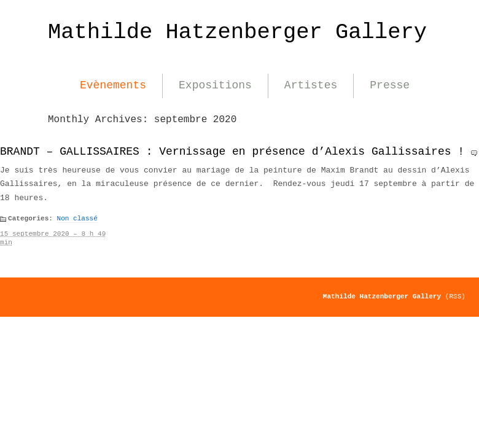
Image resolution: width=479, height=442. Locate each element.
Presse (390, 85)
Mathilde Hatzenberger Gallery (237, 32)
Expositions (215, 85)
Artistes (310, 85)
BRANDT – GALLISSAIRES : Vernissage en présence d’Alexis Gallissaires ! (232, 151)
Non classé (77, 218)
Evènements (113, 85)
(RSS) (455, 296)
